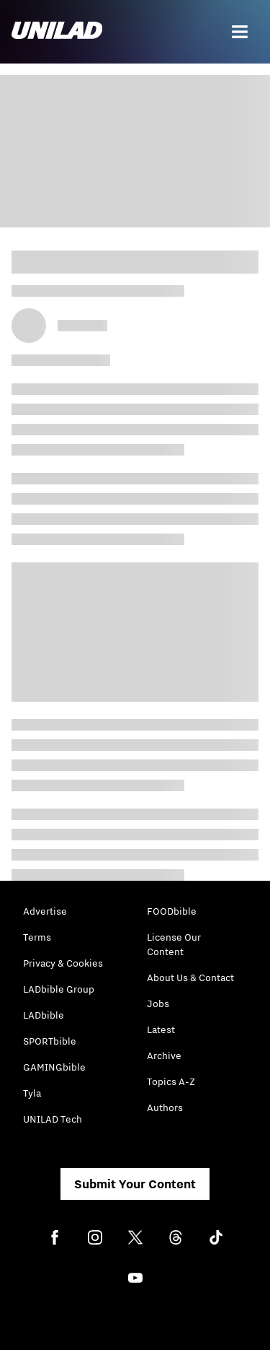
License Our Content (174, 944)
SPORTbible (49, 1041)
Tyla (32, 1092)
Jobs (158, 1003)
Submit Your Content (135, 1184)
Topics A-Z (171, 1081)
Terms (37, 937)
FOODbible (172, 911)
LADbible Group (58, 989)
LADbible (43, 1015)
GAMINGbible (54, 1067)
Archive (164, 1055)
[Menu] (239, 32)
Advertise (45, 911)
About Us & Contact (190, 977)
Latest (161, 1029)
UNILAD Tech (52, 1118)
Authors (165, 1107)
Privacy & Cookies (63, 963)
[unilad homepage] (57, 32)
